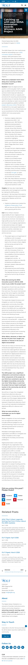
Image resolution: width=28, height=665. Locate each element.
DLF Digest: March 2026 (11, 552)
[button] (26, 10)
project (4, 105)
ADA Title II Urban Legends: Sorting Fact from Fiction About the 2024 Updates (14, 521)
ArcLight (14, 172)
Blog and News (12, 13)
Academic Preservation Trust (13, 205)
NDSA (18, 43)
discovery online (11, 105)
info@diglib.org (10, 592)
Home (5, 13)
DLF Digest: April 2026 (10, 538)
